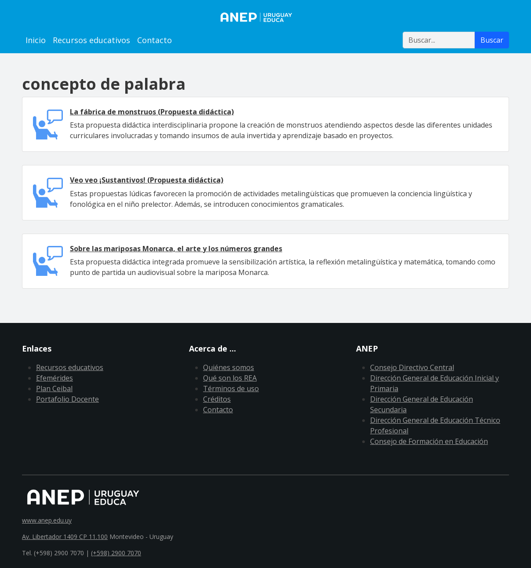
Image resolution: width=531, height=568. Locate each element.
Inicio (35, 40)
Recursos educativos (91, 40)
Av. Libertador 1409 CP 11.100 (65, 536)
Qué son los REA (230, 378)
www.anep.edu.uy (47, 520)
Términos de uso (231, 388)
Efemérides (54, 378)
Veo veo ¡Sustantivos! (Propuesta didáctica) (146, 180)
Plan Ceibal (54, 388)
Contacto (154, 40)
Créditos (217, 399)
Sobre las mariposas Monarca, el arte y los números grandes (176, 248)
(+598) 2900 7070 (116, 553)
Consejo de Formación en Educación (429, 441)
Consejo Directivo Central (412, 367)
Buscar (491, 40)
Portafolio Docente (67, 399)
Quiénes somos (228, 367)
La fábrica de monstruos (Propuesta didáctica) (152, 112)
